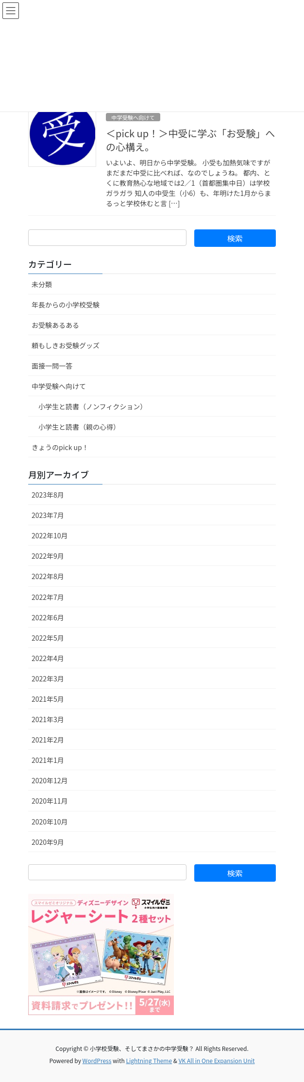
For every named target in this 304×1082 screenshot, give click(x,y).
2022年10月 (50, 535)
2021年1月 (48, 760)
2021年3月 (48, 719)
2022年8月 (48, 576)
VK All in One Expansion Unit (217, 1060)
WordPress (97, 1060)
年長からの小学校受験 (66, 304)
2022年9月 (48, 556)
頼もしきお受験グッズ (66, 345)
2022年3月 (48, 678)
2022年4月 (48, 658)
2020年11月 (50, 801)
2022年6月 (48, 617)
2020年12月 (50, 780)
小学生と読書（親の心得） (79, 427)
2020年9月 (48, 842)
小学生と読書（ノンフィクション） (92, 406)
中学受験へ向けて (133, 117)
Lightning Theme (149, 1060)
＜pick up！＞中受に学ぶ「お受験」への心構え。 (190, 140)
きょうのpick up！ (60, 447)
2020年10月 (50, 821)
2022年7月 (48, 597)
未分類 (42, 284)
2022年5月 (48, 638)
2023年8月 (48, 495)
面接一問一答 (52, 366)
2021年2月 (48, 739)
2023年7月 (48, 515)
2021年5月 (48, 699)
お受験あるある (55, 325)
